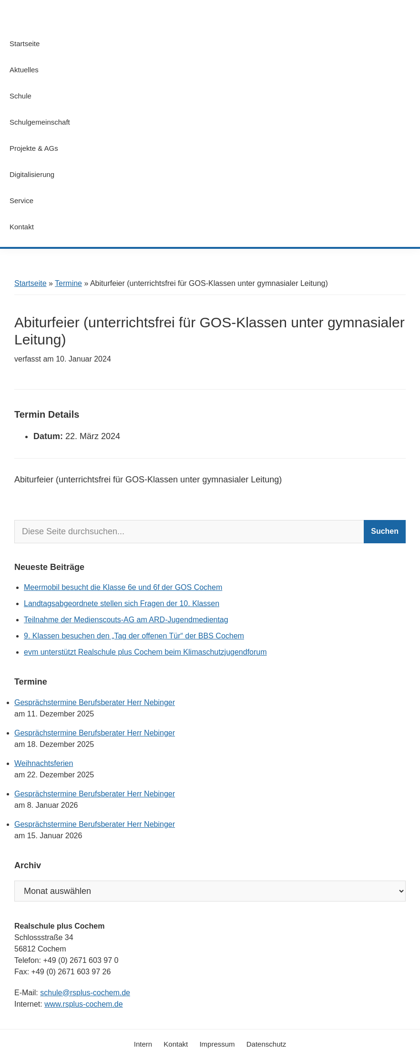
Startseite (30, 283)
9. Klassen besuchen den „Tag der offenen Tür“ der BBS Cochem (134, 636)
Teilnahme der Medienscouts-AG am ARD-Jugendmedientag (126, 620)
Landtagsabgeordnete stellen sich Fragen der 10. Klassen (121, 603)
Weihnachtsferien (43, 763)
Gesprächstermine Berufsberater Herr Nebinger (94, 702)
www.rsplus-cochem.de (83, 1004)
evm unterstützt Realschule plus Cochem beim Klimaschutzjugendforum (145, 652)
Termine (68, 283)
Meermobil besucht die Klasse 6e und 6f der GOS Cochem (123, 587)
